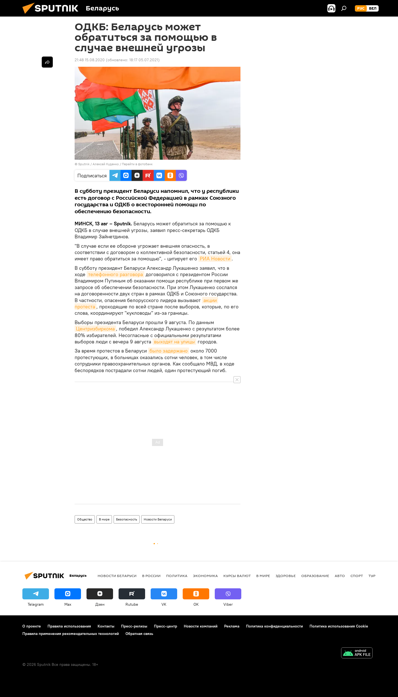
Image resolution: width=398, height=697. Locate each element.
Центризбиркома (95, 328)
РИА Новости (215, 258)
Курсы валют (237, 575)
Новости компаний (201, 626)
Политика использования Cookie (339, 626)
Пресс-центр (165, 626)
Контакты (106, 626)
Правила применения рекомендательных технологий (70, 633)
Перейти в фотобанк (137, 164)
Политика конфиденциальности (274, 626)
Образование (315, 575)
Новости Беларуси (158, 519)
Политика (176, 575)
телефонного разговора (115, 274)
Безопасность (126, 519)
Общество (84, 519)
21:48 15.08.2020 (90, 59)
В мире (104, 519)
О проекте (31, 626)
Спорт (356, 575)
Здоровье (286, 575)
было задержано (169, 351)
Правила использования (69, 626)
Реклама (231, 626)
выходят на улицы (174, 341)
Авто (340, 575)
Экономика (205, 575)
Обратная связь (139, 633)
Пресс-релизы (134, 626)
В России (151, 575)
